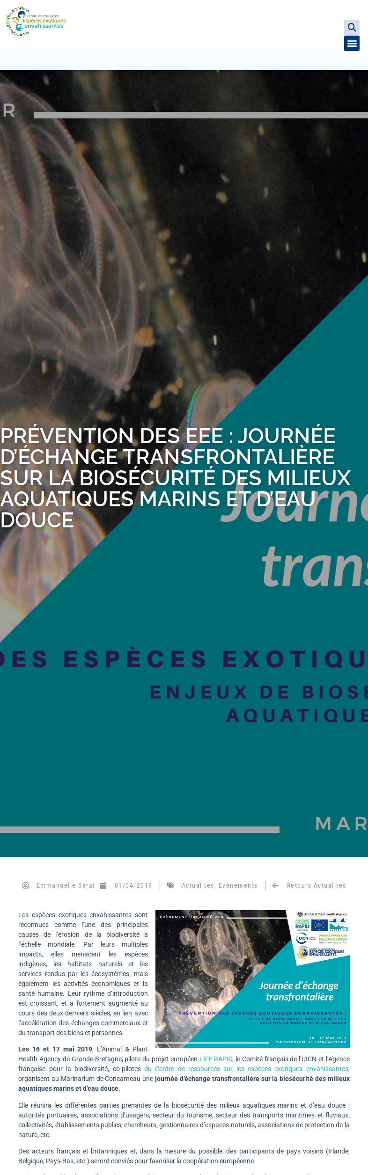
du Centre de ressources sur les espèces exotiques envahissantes (246, 1069)
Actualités (198, 885)
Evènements (238, 885)
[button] (352, 27)
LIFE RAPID (216, 1059)
